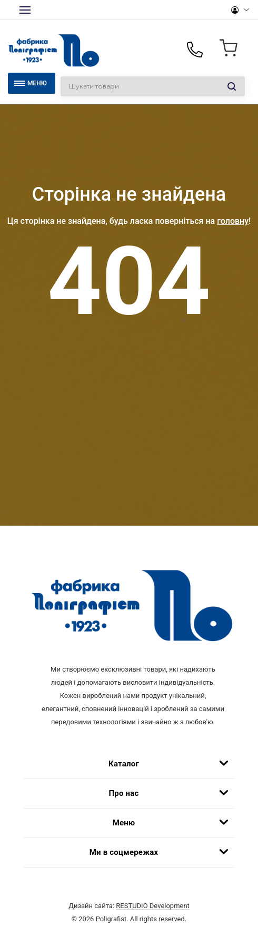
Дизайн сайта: (129, 906)
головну (233, 221)
